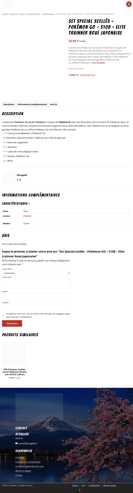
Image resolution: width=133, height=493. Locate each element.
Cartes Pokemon (33, 14)
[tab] (8, 104)
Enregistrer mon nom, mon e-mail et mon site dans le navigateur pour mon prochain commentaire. (38, 315)
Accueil (5, 14)
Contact (18, 475)
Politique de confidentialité (27, 462)
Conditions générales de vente (29, 466)
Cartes (22, 14)
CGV (83, 485)
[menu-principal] (129, 4)
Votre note (7, 269)
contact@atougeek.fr (26, 443)
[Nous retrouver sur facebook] (79, 490)
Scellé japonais (48, 14)
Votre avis (7, 277)
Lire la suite (98, 62)
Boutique (13, 14)
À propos (19, 457)
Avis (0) (53, 104)
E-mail (5, 302)
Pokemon (27, 216)
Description (8, 104)
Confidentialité (94, 485)
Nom (5, 291)
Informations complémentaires (32, 104)
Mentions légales (23, 470)
